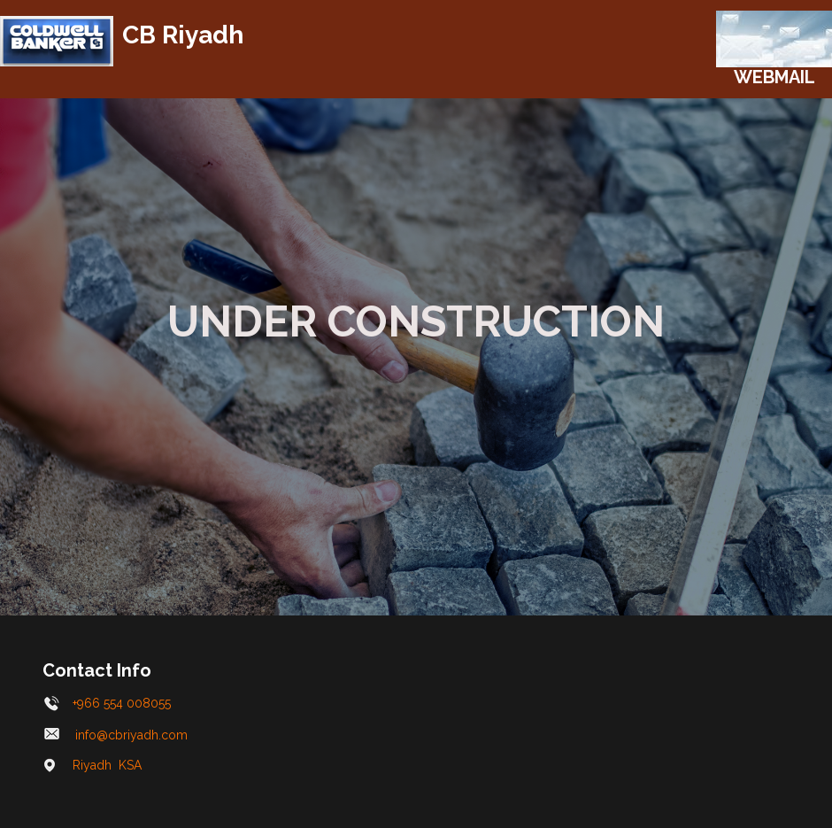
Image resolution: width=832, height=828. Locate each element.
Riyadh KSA (93, 765)
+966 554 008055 (107, 703)
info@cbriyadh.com (117, 735)
